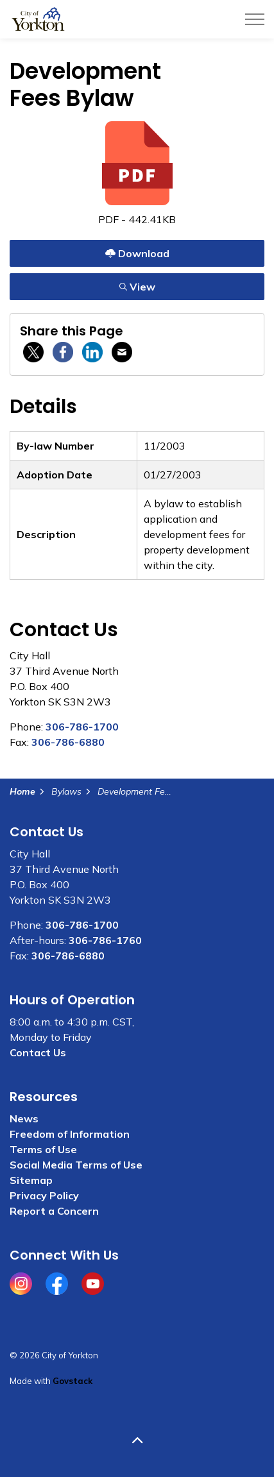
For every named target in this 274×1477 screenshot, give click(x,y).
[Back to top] (137, 1440)
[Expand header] (254, 19)
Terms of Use (43, 1149)
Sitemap (31, 1180)
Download (137, 253)
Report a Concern (54, 1210)
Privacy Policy (44, 1195)
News (24, 1118)
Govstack (72, 1381)
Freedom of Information (70, 1133)
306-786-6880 (68, 742)
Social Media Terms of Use (76, 1164)
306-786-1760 (105, 940)
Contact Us (38, 1052)
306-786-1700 (82, 726)
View (137, 286)
